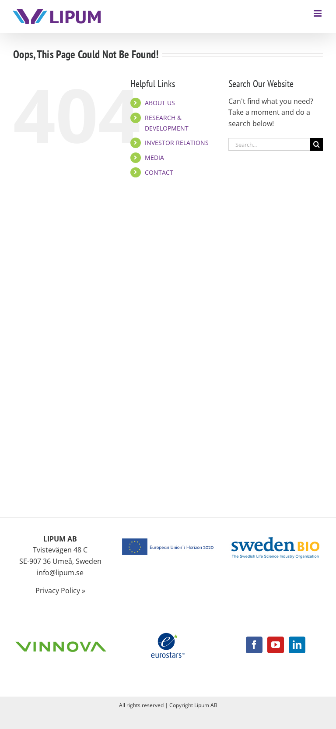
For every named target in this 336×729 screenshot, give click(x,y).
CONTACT (159, 172)
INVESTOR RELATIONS (177, 142)
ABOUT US (160, 103)
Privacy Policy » (60, 590)
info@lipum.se (60, 572)
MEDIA (154, 157)
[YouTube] (275, 645)
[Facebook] (254, 645)
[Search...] (269, 144)
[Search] (316, 144)
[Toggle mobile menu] (318, 13)
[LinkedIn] (297, 645)
